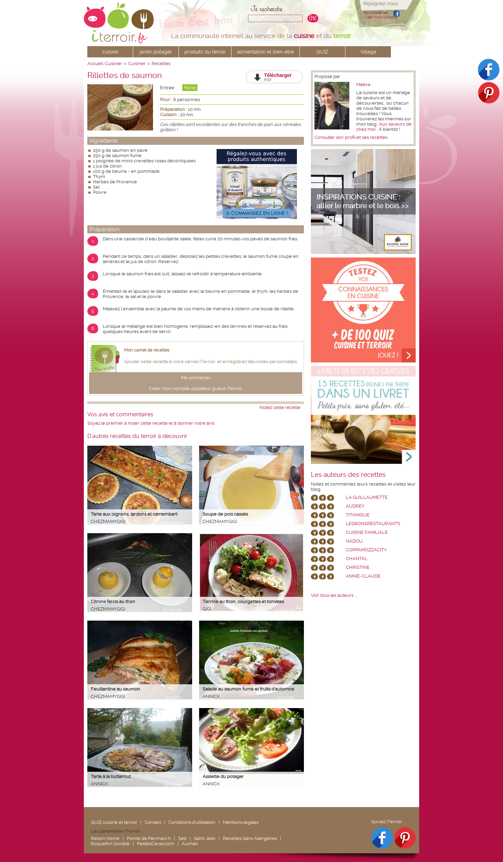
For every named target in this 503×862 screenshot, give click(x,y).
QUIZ (322, 52)
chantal (356, 558)
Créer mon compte (380, 17)
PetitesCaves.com (155, 843)
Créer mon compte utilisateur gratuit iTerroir (195, 388)
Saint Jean (205, 838)
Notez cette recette (280, 407)
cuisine (110, 52)
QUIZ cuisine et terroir (114, 822)
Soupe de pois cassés (225, 514)
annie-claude (363, 576)
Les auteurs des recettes (348, 475)
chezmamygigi (108, 521)
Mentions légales (240, 822)
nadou (354, 541)
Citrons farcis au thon (113, 601)
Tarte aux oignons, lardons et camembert (134, 514)
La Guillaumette (367, 497)
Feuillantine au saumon (115, 689)
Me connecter (375, 12)
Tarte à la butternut (111, 776)
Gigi (207, 609)
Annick (211, 696)
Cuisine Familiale (367, 532)
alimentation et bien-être (265, 52)
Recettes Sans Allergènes (250, 838)
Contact (153, 822)
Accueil (95, 63)
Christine (358, 567)
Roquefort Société (110, 843)
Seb (182, 838)
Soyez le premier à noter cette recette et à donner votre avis (150, 423)
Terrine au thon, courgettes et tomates (243, 601)
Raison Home (105, 838)
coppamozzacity (366, 549)
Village (368, 52)
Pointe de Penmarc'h (149, 838)
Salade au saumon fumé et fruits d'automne (248, 689)
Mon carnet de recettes (146, 350)
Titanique (358, 514)
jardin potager (156, 52)
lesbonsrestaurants (373, 523)
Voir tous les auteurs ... (334, 595)
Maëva (363, 84)
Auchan (190, 843)
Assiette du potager (223, 776)
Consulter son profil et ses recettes (350, 137)
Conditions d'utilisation (192, 822)
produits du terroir (205, 52)
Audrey (355, 506)
